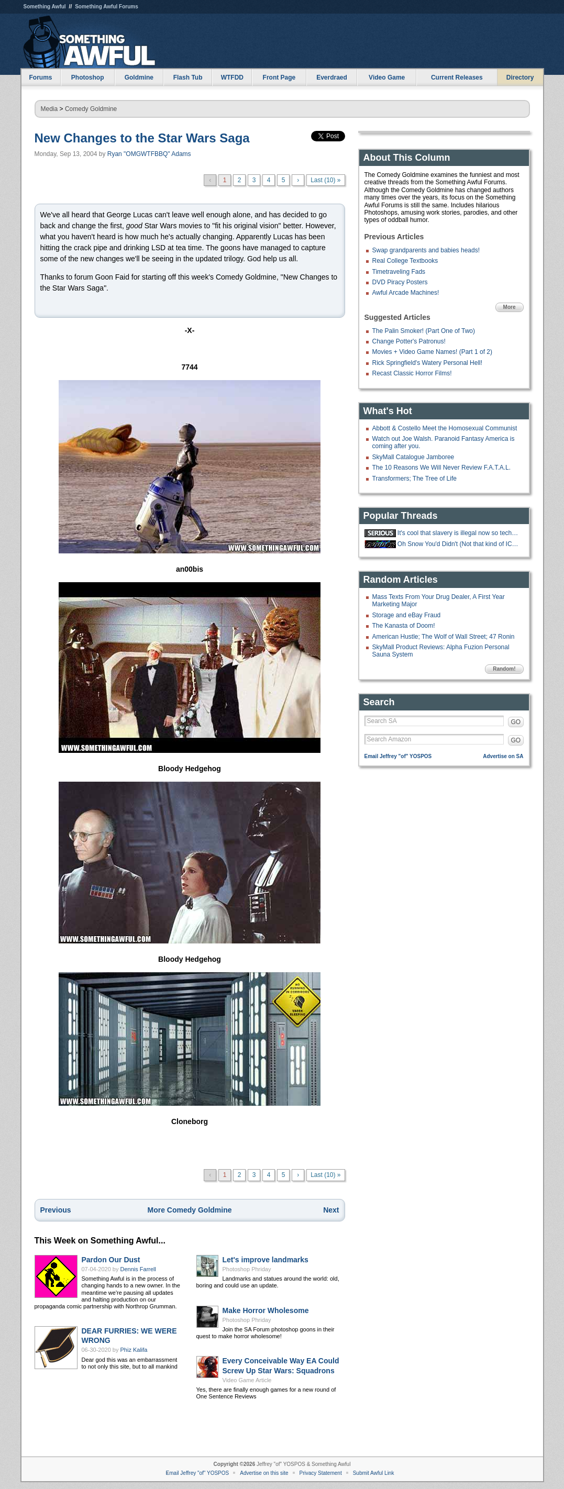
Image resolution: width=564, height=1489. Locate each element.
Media (49, 109)
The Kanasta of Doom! (403, 625)
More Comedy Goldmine (189, 1210)
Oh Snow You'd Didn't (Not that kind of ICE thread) (459, 544)
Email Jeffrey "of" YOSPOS (398, 756)
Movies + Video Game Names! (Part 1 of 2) (432, 351)
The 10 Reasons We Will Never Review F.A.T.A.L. (441, 467)
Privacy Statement (321, 1473)
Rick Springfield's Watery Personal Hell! (427, 362)
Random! (504, 669)
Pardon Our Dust (111, 1259)
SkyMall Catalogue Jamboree (413, 457)
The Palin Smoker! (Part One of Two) (423, 331)
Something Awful (45, 6)
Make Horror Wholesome (266, 1310)
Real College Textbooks (405, 260)
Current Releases (457, 77)
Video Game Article (247, 1380)
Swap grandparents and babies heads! (426, 250)
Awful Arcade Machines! (405, 292)
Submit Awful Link (373, 1473)
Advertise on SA (503, 756)
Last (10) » (325, 180)
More (509, 307)
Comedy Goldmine (91, 109)
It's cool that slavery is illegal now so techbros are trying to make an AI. (459, 533)
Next (331, 1210)
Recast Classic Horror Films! (412, 373)
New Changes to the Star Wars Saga (142, 138)
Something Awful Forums (106, 6)
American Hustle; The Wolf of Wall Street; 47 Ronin (443, 636)
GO (516, 722)
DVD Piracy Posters (400, 282)
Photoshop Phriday (247, 1269)
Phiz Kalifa (134, 1350)
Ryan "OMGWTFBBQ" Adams (149, 154)
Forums (40, 77)
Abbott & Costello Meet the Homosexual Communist (444, 428)
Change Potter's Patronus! (409, 341)
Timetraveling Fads (399, 271)
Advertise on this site (264, 1473)
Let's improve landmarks (265, 1259)
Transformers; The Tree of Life (414, 478)
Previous (55, 1210)
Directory (520, 77)
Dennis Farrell (138, 1269)
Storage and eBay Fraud (406, 615)
